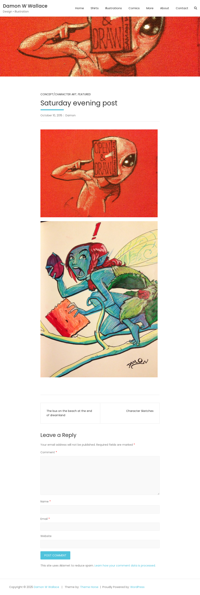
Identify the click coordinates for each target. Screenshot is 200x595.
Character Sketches (140, 411)
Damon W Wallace (25, 6)
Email (45, 519)
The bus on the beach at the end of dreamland (69, 413)
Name (45, 501)
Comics (134, 8)
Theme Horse (89, 587)
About (164, 8)
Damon (70, 115)
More (150, 8)
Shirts (95, 8)
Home (79, 8)
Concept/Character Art (58, 94)
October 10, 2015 (51, 115)
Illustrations (113, 8)
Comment (48, 452)
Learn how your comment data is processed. (125, 565)
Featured (84, 94)
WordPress (137, 587)
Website (46, 536)
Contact (182, 8)
